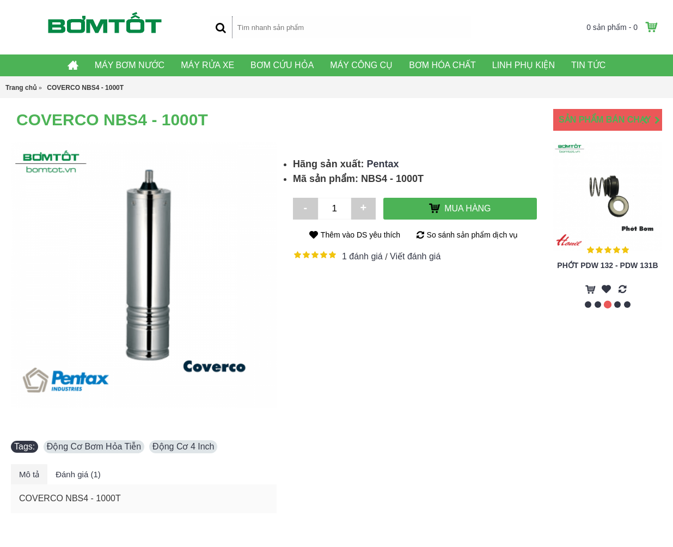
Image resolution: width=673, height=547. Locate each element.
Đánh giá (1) (78, 474)
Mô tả (29, 474)
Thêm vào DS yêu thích (360, 234)
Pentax (383, 164)
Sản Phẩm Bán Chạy (605, 119)
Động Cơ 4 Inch (183, 446)
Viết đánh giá (415, 256)
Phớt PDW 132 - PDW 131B (607, 265)
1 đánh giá (362, 256)
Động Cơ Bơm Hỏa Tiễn (94, 446)
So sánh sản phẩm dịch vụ (472, 234)
